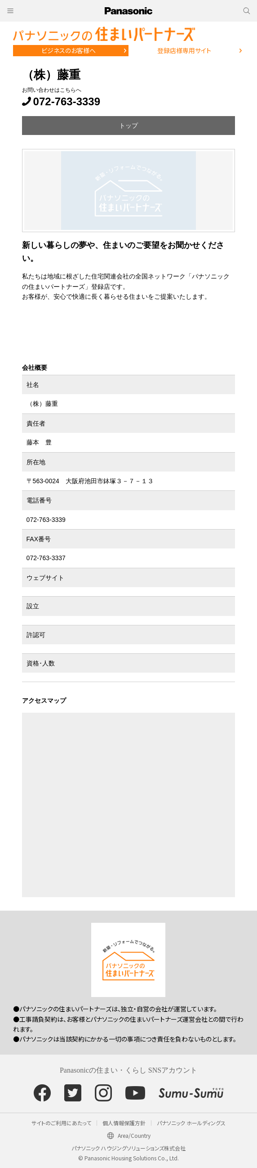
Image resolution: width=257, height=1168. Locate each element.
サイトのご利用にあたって (61, 1123)
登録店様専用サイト (184, 50)
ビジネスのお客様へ (68, 50)
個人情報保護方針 (124, 1123)
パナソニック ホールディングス (191, 1123)
